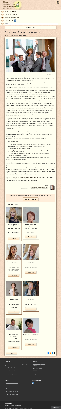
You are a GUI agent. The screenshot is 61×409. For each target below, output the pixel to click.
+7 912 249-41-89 (9, 14)
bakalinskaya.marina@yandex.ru (12, 17)
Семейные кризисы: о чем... (12, 385)
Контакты (30, 408)
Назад (11, 353)
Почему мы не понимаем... (12, 394)
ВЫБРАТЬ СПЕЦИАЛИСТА (11, 11)
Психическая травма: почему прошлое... (15, 388)
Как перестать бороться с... (12, 391)
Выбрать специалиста (9, 408)
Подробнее (14, 238)
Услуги (21, 408)
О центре (17, 408)
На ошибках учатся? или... (12, 383)
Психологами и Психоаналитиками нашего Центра (24, 177)
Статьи (25, 408)
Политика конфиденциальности (12, 374)
